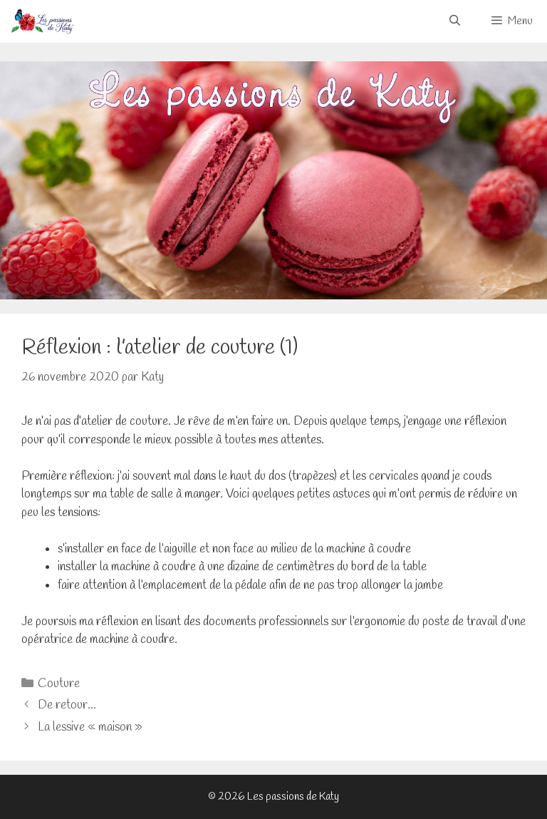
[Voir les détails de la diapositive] (273, 180)
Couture (59, 684)
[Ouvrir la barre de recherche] (454, 21)
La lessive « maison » (90, 727)
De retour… (67, 705)
